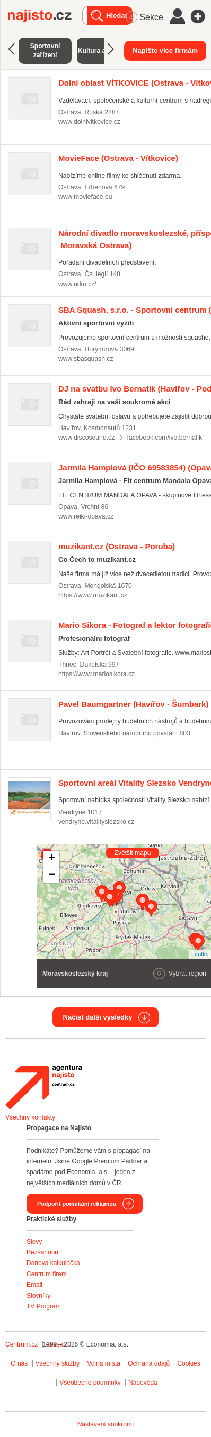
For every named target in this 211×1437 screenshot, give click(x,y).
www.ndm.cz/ (77, 284)
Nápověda (142, 1382)
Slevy (34, 1241)
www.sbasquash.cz (85, 358)
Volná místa (103, 1363)
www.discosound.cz (86, 437)
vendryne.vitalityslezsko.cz (96, 821)
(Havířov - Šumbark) (133, 703)
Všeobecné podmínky (89, 1382)
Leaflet (200, 954)
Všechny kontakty (30, 1117)
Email (34, 1284)
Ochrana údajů (149, 1363)
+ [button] (51, 859)
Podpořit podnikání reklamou (76, 1203)
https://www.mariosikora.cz (96, 674)
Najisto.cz (45, 16)
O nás (19, 1363)
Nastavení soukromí (105, 1424)
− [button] (51, 875)
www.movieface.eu (85, 197)
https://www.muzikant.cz (92, 595)
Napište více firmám (165, 50)
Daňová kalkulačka (53, 1263)
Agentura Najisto (43, 1087)
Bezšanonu (42, 1252)
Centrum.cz (21, 1344)
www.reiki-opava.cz (85, 516)
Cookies (188, 1363)
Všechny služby (59, 1363)
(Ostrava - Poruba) (116, 546)
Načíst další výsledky (98, 1017)
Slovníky (38, 1295)
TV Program (44, 1306)
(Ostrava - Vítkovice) (118, 157)
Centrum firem (47, 1274)
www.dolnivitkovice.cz (89, 121)
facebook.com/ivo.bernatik (164, 437)
